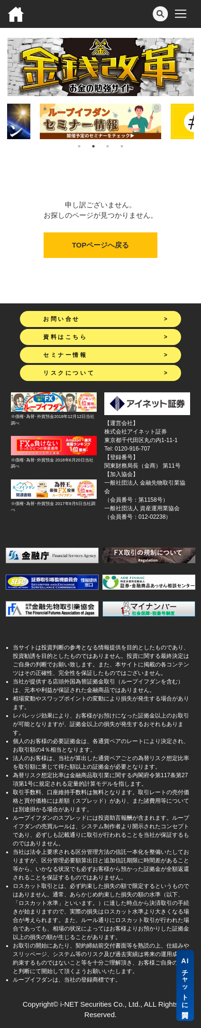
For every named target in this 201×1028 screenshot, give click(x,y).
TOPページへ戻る (100, 245)
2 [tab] (93, 146)
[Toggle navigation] (180, 14)
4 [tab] (122, 146)
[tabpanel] (100, 121)
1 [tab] (79, 146)
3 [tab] (107, 146)
